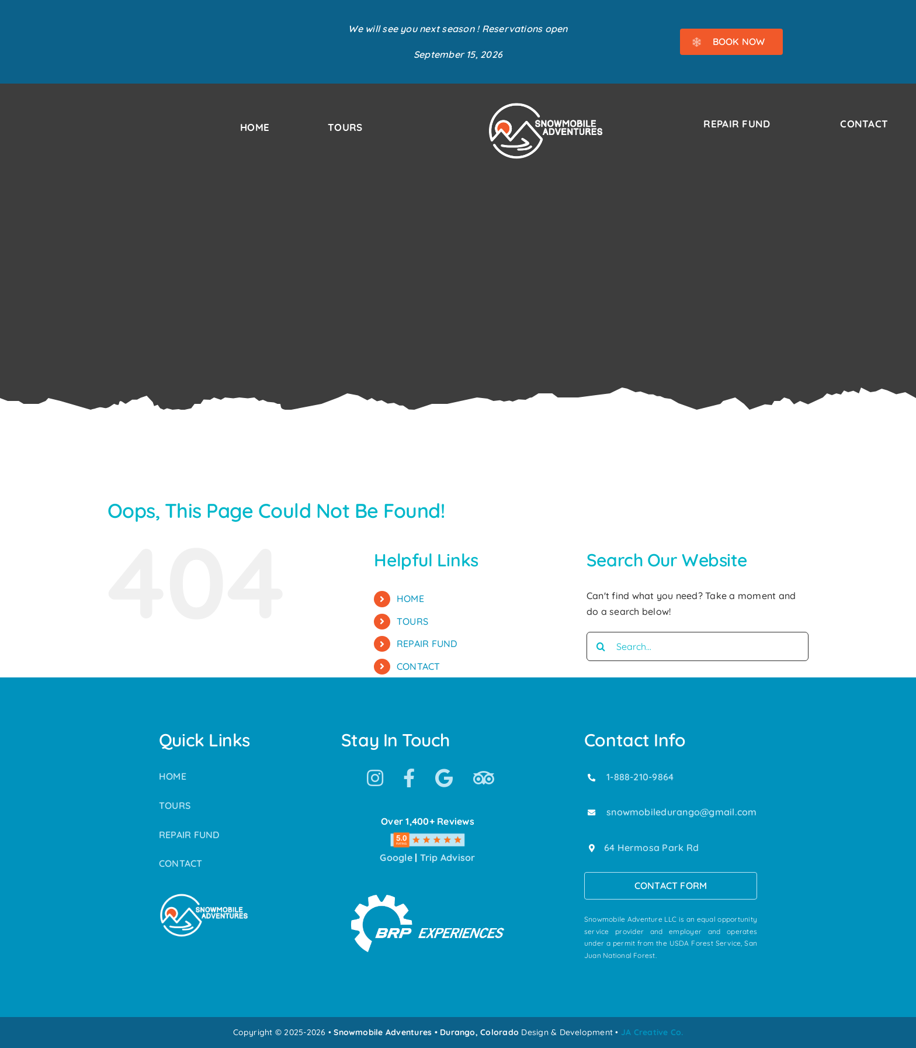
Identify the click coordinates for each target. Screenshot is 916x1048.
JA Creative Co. (652, 1032)
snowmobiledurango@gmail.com (681, 812)
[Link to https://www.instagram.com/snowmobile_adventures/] (375, 778)
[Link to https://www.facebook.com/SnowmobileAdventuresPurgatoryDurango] (409, 778)
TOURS (412, 621)
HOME (410, 598)
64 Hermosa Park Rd (651, 847)
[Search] (601, 646)
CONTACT (418, 666)
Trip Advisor (448, 857)
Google (396, 857)
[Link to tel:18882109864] (591, 777)
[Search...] (698, 646)
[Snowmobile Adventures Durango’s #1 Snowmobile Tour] (545, 106)
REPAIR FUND (427, 643)
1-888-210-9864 (640, 777)
